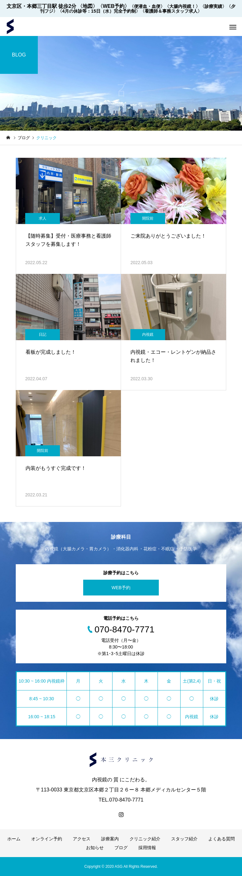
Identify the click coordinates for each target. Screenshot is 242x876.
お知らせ (95, 847)
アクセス (81, 838)
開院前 (147, 218)
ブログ (121, 847)
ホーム (13, 838)
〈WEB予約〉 (114, 6)
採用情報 (147, 847)
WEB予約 (121, 587)
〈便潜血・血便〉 (147, 6)
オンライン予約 (46, 838)
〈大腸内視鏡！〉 (182, 6)
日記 (42, 334)
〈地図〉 (88, 6)
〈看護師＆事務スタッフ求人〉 (171, 11)
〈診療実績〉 (213, 6)
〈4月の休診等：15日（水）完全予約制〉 (99, 11)
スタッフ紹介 (184, 838)
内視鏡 (147, 334)
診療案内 (110, 838)
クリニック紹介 (145, 838)
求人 (42, 218)
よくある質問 (221, 838)
